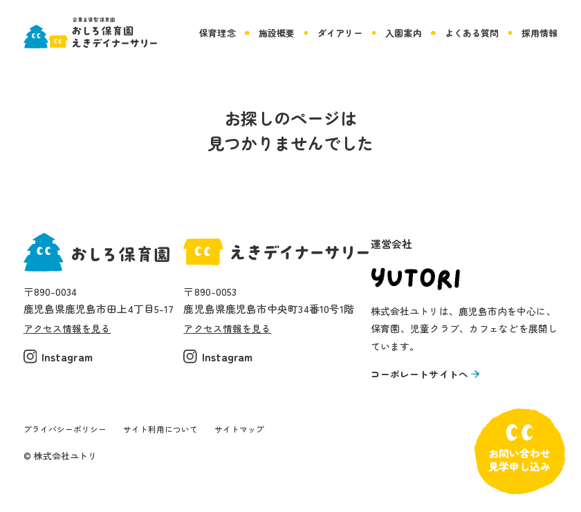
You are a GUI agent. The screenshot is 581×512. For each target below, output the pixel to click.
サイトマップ (255, 435)
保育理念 (217, 32)
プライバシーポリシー (69, 435)
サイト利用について (171, 435)
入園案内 (403, 32)
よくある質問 (472, 32)
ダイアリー (339, 32)
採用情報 (539, 32)
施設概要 (277, 32)
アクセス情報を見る (71, 328)
